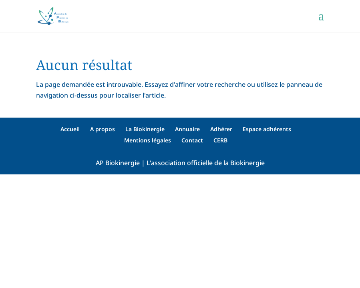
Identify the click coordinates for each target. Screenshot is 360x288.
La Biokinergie (145, 129)
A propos (102, 129)
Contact (192, 140)
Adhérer (221, 129)
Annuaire (187, 129)
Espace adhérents (267, 129)
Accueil (70, 129)
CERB (220, 140)
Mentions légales (147, 140)
